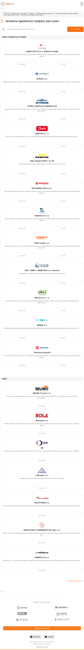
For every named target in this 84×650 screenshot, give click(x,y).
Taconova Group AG (42, 352)
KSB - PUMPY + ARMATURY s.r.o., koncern (42, 270)
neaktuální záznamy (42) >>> (75, 580)
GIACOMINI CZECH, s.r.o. (42, 188)
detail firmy (22, 64)
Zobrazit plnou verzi (42, 628)
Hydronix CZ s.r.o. (42, 216)
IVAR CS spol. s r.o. (42, 243)
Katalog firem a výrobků (19, 13)
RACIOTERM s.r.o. (42, 503)
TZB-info (6, 13)
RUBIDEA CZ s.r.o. (42, 557)
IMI (42, 448)
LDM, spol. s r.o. (42, 475)
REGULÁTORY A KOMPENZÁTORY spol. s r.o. (42, 530)
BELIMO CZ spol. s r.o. (42, 393)
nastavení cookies (42, 647)
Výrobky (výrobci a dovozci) (45, 13)
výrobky (63, 64)
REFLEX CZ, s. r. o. (42, 298)
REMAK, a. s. (42, 325)
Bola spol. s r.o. (42, 420)
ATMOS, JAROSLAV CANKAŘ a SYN (42, 106)
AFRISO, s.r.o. (42, 79)
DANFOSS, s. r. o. (42, 133)
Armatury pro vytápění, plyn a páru (32, 15)
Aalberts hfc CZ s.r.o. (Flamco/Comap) (42, 51)
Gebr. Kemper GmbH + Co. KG (42, 161)
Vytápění (31, 13)
